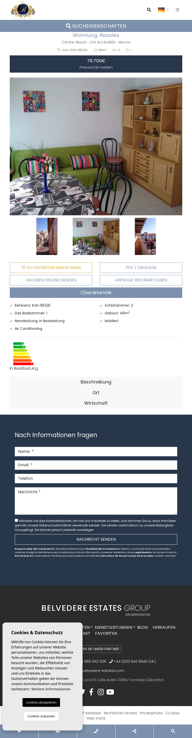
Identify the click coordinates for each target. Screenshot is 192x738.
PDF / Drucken (141, 267)
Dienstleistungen (113, 627)
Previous (16, 146)
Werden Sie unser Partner (96, 648)
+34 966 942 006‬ (89, 661)
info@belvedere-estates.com (98, 670)
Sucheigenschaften (96, 25)
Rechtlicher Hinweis (120, 713)
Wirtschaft (96, 403)
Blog (142, 627)
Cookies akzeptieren (41, 702)
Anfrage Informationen (141, 280)
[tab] (96, 292)
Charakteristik (96, 292)
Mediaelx (93, 713)
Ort (96, 392)
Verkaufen (163, 627)
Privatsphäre (151, 713)
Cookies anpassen (41, 716)
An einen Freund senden (51, 280)
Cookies (172, 713)
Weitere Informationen (50, 689)
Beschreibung (96, 382)
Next (176, 146)
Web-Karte (96, 718)
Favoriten (106, 633)
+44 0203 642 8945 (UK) (132, 661)
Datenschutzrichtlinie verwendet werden (69, 525)
